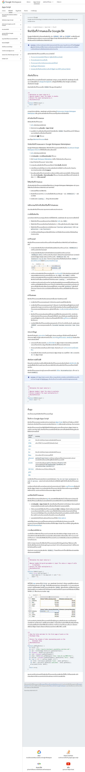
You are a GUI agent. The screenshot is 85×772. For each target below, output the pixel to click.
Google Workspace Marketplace (42, 159)
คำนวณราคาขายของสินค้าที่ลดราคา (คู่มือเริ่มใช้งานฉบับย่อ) (46, 57)
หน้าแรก (28, 2)
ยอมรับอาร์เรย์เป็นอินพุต (51, 261)
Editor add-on (62, 518)
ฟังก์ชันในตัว (73, 363)
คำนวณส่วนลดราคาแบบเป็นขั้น (39, 60)
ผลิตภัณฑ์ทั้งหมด (47, 2)
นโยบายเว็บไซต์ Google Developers (58, 685)
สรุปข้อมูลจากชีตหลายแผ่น (38, 66)
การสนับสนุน (34, 11)
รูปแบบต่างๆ (42, 335)
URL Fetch (31, 469)
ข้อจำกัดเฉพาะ (45, 379)
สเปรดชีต (30, 462)
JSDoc (58, 370)
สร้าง (32, 125)
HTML (29, 443)
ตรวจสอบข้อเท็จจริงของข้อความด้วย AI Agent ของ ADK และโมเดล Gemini (50, 69)
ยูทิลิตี (29, 472)
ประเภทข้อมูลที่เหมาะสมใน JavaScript (62, 337)
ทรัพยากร (59, 2)
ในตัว (59, 221)
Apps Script (6, 7)
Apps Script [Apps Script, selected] (36, 2)
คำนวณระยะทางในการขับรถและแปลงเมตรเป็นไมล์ (44, 63)
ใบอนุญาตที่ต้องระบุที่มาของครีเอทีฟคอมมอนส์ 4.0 (52, 684)
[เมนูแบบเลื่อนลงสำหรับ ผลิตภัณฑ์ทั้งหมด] (53, 2)
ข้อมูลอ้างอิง (18, 11)
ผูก (48, 498)
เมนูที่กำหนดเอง (67, 318)
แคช (29, 440)
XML (29, 475)
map (34, 583)
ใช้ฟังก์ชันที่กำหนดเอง (39, 139)
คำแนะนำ (54, 27)
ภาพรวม (3, 11)
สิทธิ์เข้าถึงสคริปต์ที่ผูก (36, 525)
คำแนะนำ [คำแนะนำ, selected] (10, 11)
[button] (10, 15)
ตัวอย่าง (26, 11)
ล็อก (29, 452)
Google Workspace (38, 27)
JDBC (29, 446)
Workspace (13, 2)
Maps (29, 455)
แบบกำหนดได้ (58, 273)
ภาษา (57, 424)
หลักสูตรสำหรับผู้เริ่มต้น (45, 82)
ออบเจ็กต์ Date (51, 343)
